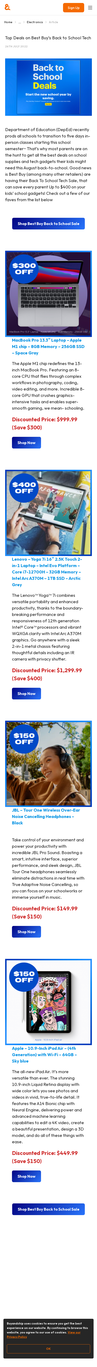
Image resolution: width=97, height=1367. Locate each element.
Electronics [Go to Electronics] (35, 22)
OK (48, 1349)
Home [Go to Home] (8, 22)
